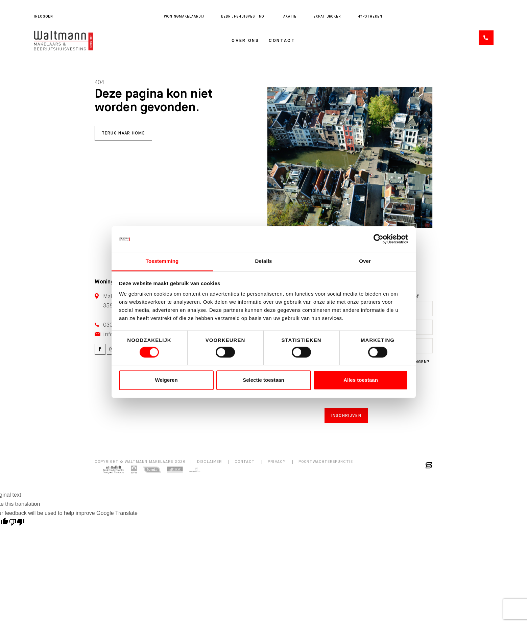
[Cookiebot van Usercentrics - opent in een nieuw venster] (378, 239)
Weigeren (166, 380)
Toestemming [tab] (162, 261)
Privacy (277, 461)
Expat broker (327, 16)
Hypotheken (370, 16)
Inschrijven (346, 415)
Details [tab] (263, 261)
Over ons (245, 40)
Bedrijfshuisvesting (242, 16)
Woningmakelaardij (184, 16)
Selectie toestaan (263, 380)
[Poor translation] (16, 523)
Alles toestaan (360, 380)
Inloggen (43, 16)
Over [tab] (365, 261)
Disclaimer (209, 461)
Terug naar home (123, 133)
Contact (282, 40)
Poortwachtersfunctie (325, 461)
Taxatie (288, 16)
